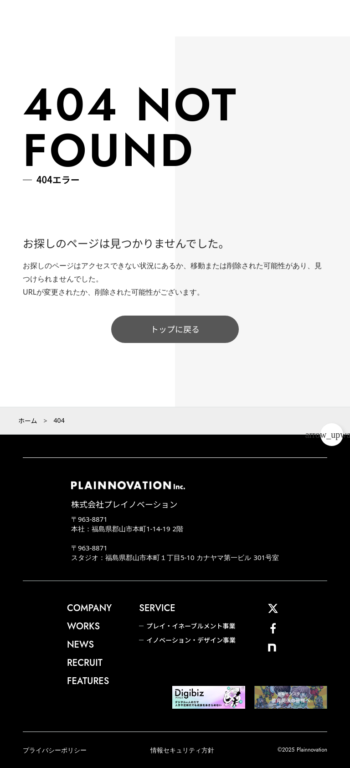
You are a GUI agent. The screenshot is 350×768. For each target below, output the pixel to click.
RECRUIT (85, 663)
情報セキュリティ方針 (182, 750)
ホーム (27, 420)
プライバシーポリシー (55, 750)
